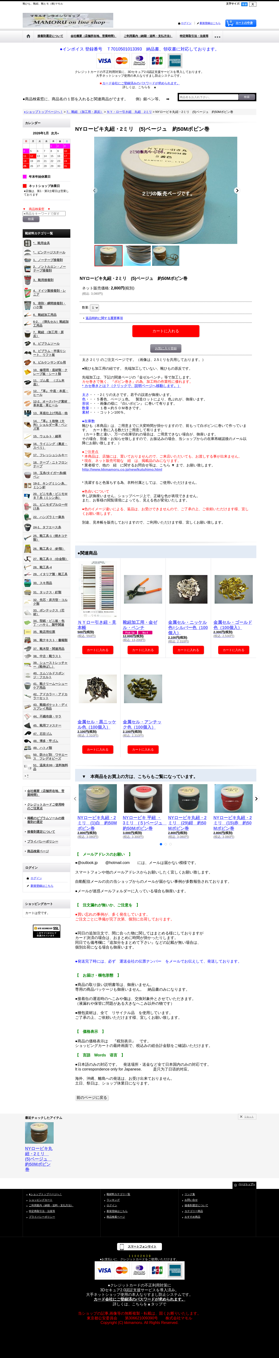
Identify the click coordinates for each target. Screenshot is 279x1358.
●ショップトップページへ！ (45, 1194)
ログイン (186, 23)
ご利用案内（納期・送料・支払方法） (51, 1205)
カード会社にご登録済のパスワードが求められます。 (139, 1299)
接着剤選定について (41, 831)
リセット (249, 1116)
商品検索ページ (38, 851)
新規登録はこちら (210, 23)
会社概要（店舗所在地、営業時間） (45, 793)
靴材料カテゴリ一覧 (118, 1194)
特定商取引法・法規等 (42, 1211)
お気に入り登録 (166, 348)
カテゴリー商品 (194, 1211)
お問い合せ (191, 1199)
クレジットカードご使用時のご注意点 (45, 806)
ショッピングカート (40, 1199)
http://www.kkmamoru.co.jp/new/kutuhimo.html (122, 469)
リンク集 (190, 1194)
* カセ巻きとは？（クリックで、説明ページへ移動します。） (131, 386)
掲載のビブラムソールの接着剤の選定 (45, 820)
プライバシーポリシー (42, 841)
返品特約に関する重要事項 (104, 318)
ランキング (113, 1199)
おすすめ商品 (192, 1216)
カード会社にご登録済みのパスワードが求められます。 (141, 83)
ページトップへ (246, 1184)
